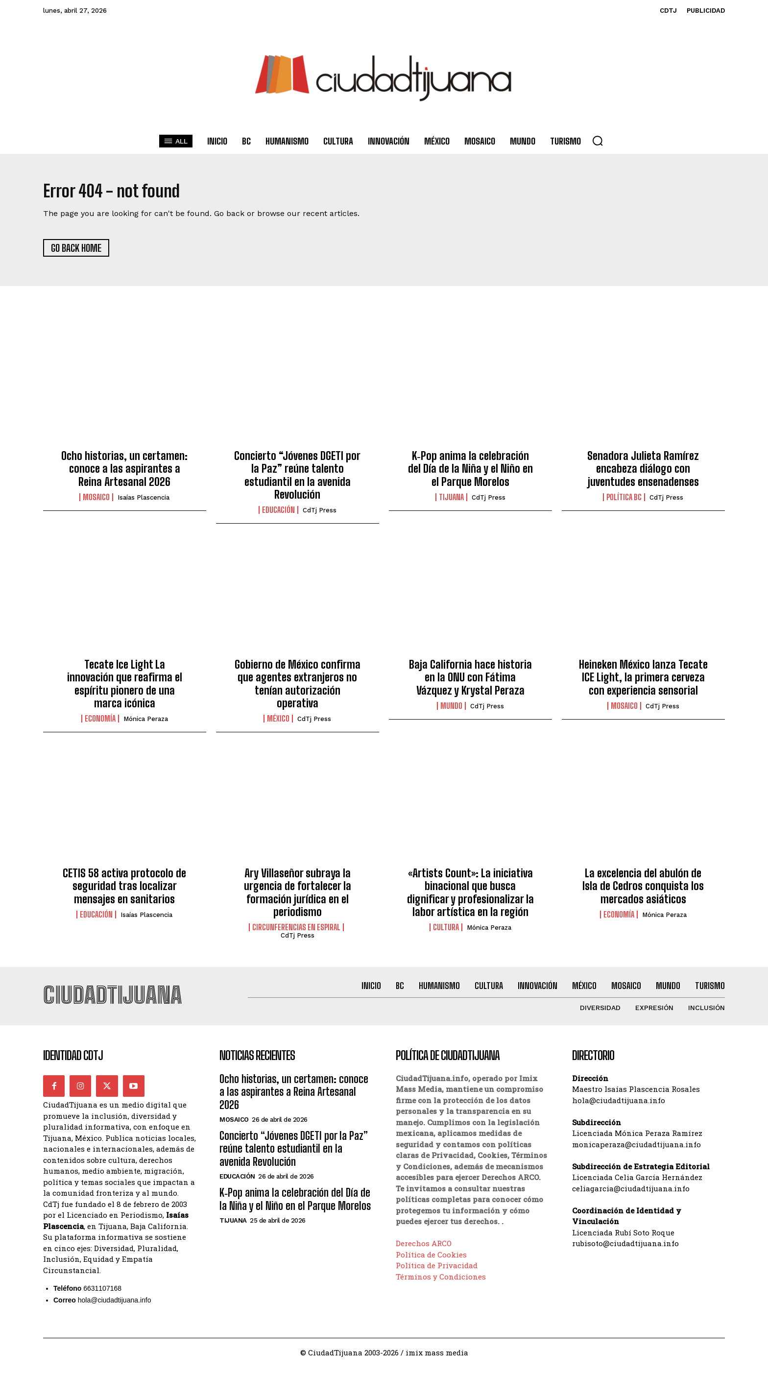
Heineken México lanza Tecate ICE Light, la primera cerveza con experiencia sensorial (643, 681)
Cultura (446, 932)
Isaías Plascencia (143, 502)
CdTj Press (319, 514)
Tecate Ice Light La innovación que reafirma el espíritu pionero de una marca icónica (124, 688)
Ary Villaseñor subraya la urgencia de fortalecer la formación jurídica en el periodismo (297, 896)
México (278, 723)
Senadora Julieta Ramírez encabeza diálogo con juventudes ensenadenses (643, 472)
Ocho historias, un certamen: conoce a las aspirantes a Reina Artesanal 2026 (124, 472)
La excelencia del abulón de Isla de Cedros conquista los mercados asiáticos (643, 890)
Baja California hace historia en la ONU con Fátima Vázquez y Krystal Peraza (470, 681)
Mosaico (96, 502)
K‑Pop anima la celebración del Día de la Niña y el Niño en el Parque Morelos (470, 472)
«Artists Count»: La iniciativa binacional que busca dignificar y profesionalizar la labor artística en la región (470, 896)
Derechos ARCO (424, 1251)
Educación (278, 514)
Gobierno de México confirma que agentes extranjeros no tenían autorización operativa (297, 688)
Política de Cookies (431, 1263)
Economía (100, 723)
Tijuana (451, 502)
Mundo (451, 710)
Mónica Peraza (145, 723)
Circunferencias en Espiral (296, 932)
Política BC (624, 502)
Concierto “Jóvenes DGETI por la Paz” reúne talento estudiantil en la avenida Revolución (297, 479)
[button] (597, 140)
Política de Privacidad (437, 1274)
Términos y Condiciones (441, 1285)
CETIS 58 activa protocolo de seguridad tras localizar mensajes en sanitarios (124, 890)
